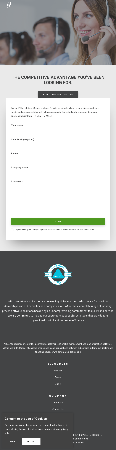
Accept (33, 441)
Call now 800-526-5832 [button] (58, 94)
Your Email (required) (22, 139)
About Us (58, 402)
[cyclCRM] (13, 4)
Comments (17, 181)
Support (58, 370)
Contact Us (58, 409)
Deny (15, 441)
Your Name (17, 125)
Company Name (19, 167)
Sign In (58, 384)
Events (58, 377)
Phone (14, 153)
